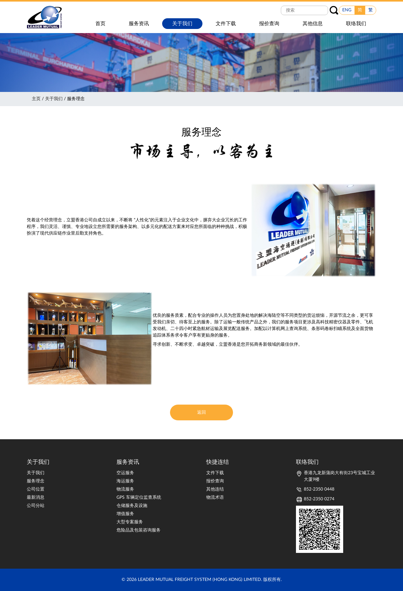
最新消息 (35, 497)
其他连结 (215, 489)
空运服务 (125, 473)
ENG (346, 10)
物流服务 (125, 489)
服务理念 (35, 481)
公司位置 (35, 489)
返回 (201, 412)
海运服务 (125, 481)
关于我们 (54, 99)
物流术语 (215, 497)
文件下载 (215, 473)
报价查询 (215, 481)
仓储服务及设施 (131, 505)
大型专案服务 (129, 522)
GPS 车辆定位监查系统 (138, 497)
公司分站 (35, 505)
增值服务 (125, 514)
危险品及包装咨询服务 (138, 530)
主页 (36, 99)
